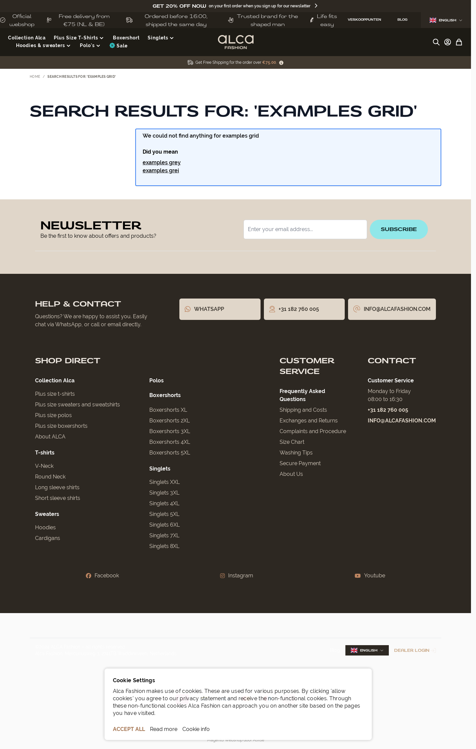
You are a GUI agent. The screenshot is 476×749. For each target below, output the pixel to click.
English (446, 20)
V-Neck (44, 466)
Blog (335, 650)
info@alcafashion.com (402, 420)
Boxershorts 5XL (169, 452)
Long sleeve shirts (57, 487)
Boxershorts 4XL (169, 442)
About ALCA (50, 436)
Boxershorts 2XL (169, 420)
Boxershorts (165, 395)
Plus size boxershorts (61, 426)
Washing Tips (296, 452)
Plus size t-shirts (55, 394)
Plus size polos (53, 415)
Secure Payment (300, 463)
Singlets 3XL (164, 493)
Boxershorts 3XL (169, 431)
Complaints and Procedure (313, 431)
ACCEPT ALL (129, 729)
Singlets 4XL (164, 503)
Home (35, 76)
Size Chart (292, 442)
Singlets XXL (164, 482)
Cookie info (196, 729)
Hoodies (45, 527)
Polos (156, 380)
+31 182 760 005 (388, 410)
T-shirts (44, 452)
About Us (291, 474)
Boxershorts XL (168, 410)
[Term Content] (281, 62)
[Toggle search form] (436, 42)
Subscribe (399, 229)
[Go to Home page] (236, 42)
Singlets (159, 468)
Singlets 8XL (164, 546)
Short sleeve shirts (57, 498)
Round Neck (50, 477)
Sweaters (47, 514)
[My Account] (448, 42)
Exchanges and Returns (309, 420)
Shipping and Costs (303, 410)
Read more (163, 729)
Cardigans (47, 538)
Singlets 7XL (164, 535)
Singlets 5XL (164, 514)
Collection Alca (54, 380)
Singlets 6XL (164, 525)
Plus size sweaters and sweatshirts (77, 404)
